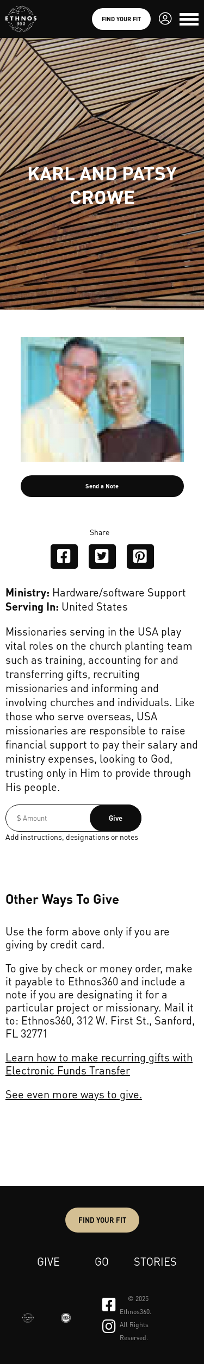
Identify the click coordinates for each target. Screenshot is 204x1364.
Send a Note (102, 486)
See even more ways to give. (73, 1094)
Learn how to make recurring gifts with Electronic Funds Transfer (99, 1063)
